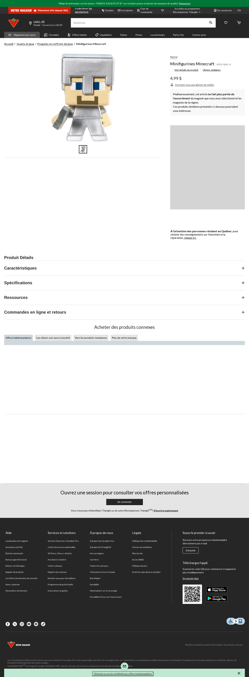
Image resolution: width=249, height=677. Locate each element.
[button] (211, 23)
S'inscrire (190, 550)
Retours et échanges (15, 566)
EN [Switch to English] (239, 10)
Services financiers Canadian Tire (63, 541)
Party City (178, 34)
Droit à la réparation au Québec (146, 572)
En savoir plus (191, 578)
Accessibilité (138, 559)
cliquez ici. (190, 237)
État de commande (144, 10)
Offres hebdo (77, 35)
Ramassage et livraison (16, 559)
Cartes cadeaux (55, 566)
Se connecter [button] (223, 10)
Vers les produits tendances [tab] (91, 337)
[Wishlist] (226, 23)
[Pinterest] (36, 624)
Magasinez (184, 3)
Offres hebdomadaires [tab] (18, 337)
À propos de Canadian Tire (102, 541)
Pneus (138, 34)
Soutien (108, 10)
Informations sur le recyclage (103, 590)
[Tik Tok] (43, 624)
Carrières (94, 559)
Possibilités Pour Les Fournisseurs (106, 597)
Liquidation (103, 35)
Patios (123, 34)
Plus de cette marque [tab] (124, 337)
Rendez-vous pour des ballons (62, 578)
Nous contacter (13, 584)
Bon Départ (95, 578)
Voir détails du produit (186, 69)
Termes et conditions (142, 547)
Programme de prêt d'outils (60, 584)
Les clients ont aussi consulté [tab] (53, 337)
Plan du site (137, 553)
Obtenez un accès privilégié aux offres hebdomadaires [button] (123, 673)
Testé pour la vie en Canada (102, 572)
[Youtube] (29, 624)
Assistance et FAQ (14, 547)
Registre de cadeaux (57, 572)
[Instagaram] (22, 624)
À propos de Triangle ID (100, 547)
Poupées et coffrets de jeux (55, 43)
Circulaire (51, 35)
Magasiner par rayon (22, 34)
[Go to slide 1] (83, 149)
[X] (15, 624)
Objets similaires (212, 69)
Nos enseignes (97, 553)
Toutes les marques (99, 566)
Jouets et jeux (25, 43)
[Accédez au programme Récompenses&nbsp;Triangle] (187, 10)
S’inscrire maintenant (165, 510)
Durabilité (94, 584)
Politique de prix (139, 566)
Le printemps (158, 34)
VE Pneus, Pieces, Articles (60, 553)
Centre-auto (199, 34)
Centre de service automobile (61, 547)
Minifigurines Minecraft (192, 63)
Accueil (8, 43)
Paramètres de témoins (16, 590)
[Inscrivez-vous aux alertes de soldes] (192, 85)
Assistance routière (57, 559)
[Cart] (239, 23)
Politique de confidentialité (144, 541)
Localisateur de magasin (17, 541)
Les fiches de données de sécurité (21, 578)
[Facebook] (8, 624)
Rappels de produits (15, 572)
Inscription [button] (125, 10)
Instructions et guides (58, 590)
